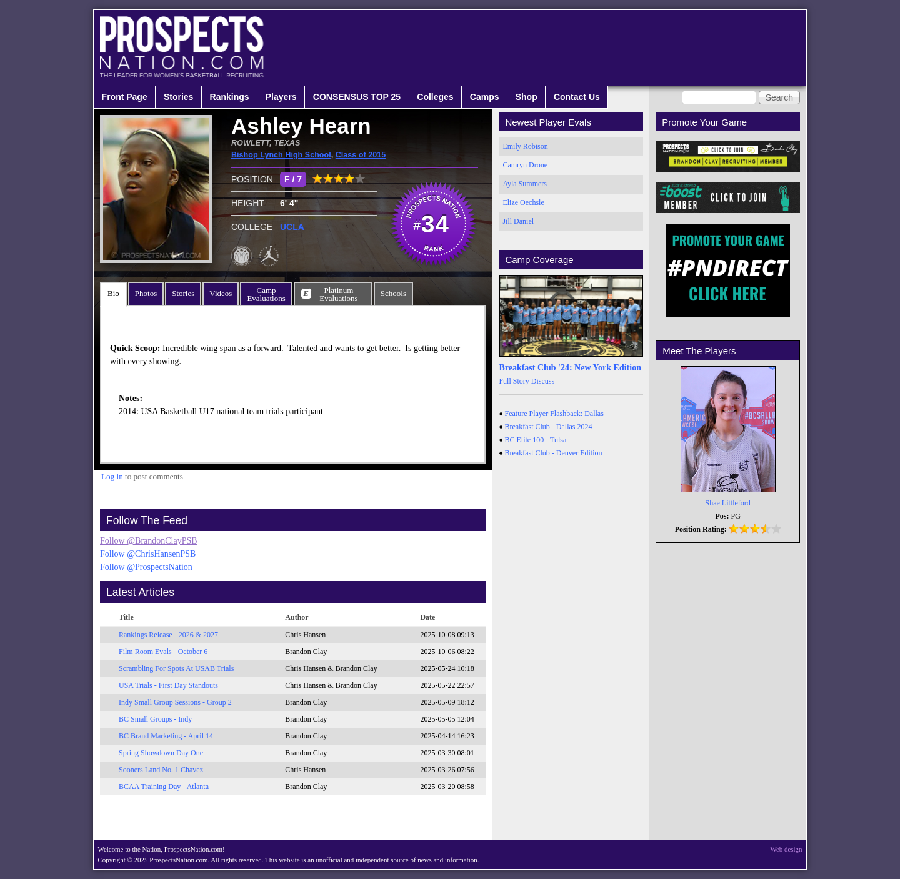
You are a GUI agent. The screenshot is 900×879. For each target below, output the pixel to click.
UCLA (292, 227)
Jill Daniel (518, 221)
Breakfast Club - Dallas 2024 (548, 426)
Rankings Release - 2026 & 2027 (168, 634)
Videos (220, 293)
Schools (393, 293)
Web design (786, 849)
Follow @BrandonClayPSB (149, 540)
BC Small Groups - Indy (155, 719)
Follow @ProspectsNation (146, 567)
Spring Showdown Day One (161, 752)
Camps (484, 97)
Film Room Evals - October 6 (163, 651)
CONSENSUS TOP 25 (357, 97)
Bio (113, 293)
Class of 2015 (361, 155)
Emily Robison (525, 146)
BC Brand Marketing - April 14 (166, 736)
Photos (146, 293)
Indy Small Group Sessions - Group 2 (175, 702)
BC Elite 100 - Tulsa (536, 439)
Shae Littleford (728, 503)
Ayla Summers (524, 183)
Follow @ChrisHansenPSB (148, 554)
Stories (178, 97)
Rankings (229, 97)
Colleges (435, 97)
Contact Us (577, 97)
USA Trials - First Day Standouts (168, 685)
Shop (527, 97)
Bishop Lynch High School (281, 155)
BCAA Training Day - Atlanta (164, 786)
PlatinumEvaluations (338, 294)
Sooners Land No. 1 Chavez (161, 769)
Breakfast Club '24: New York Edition (570, 367)
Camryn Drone (525, 165)
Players (281, 97)
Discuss (542, 381)
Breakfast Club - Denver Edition (553, 453)
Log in (112, 476)
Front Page (125, 97)
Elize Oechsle (523, 202)
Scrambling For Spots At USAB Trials (176, 668)
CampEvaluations (266, 294)
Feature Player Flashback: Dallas (554, 413)
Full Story (514, 381)
